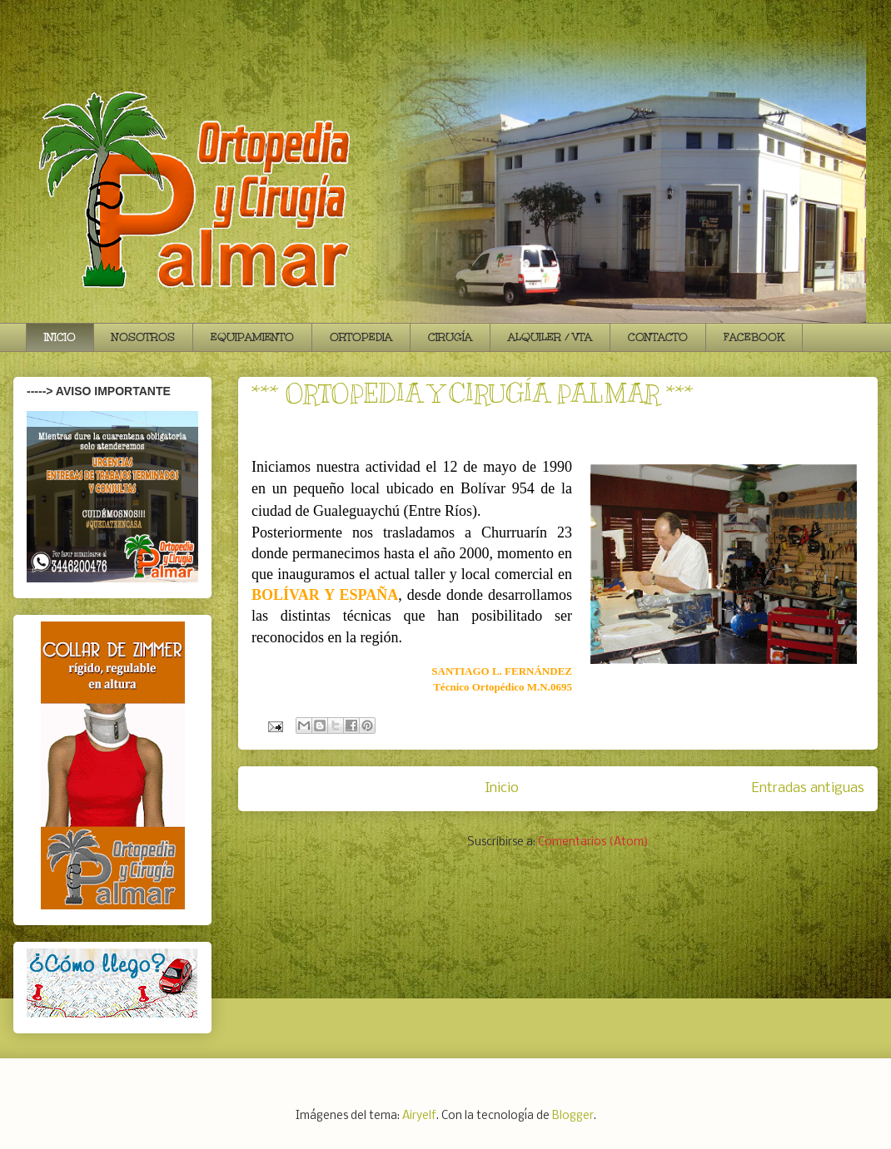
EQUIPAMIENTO (252, 337)
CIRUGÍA (450, 337)
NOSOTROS (143, 337)
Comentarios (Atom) (593, 842)
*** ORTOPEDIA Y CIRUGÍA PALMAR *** (472, 393)
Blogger (573, 1116)
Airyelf (419, 1116)
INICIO (60, 337)
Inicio (502, 788)
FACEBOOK (754, 337)
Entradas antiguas (808, 788)
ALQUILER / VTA (550, 337)
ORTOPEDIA (361, 337)
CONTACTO (658, 337)
